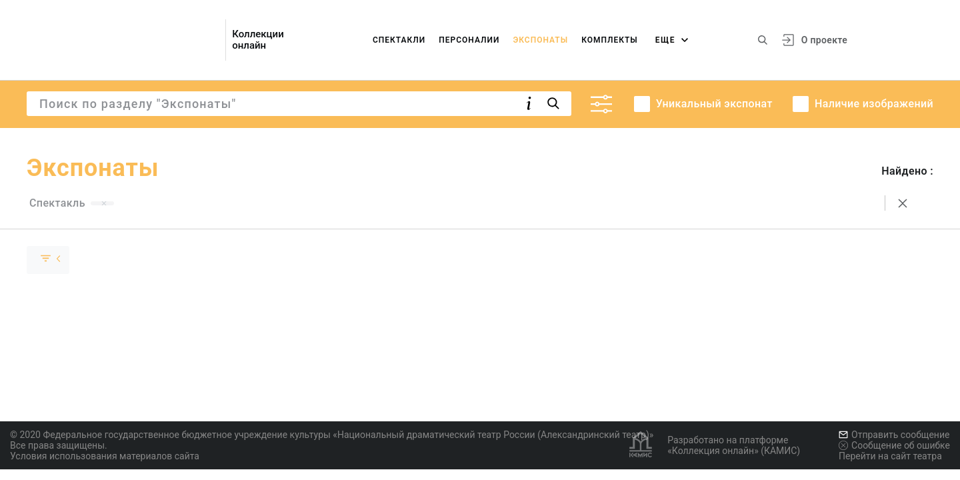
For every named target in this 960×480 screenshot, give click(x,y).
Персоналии (469, 40)
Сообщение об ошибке (894, 445)
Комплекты (609, 40)
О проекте (824, 40)
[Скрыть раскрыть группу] (48, 260)
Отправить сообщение (894, 434)
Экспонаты (540, 40)
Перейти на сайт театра (890, 456)
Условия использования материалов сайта (104, 456)
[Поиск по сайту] (762, 40)
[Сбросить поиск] (902, 203)
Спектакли (399, 40)
